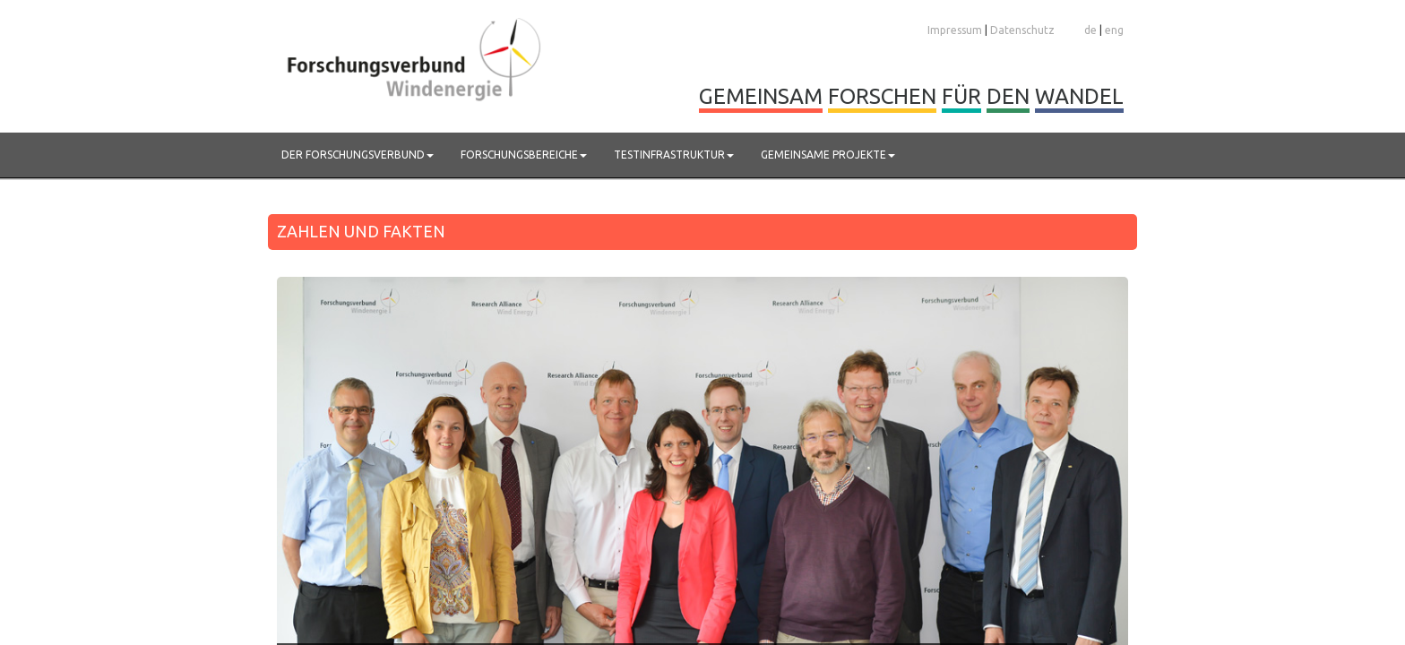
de (1090, 30)
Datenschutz (1022, 30)
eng (1114, 30)
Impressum (954, 30)
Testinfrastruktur (674, 154)
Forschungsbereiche (524, 154)
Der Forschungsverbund (357, 154)
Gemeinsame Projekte (828, 154)
